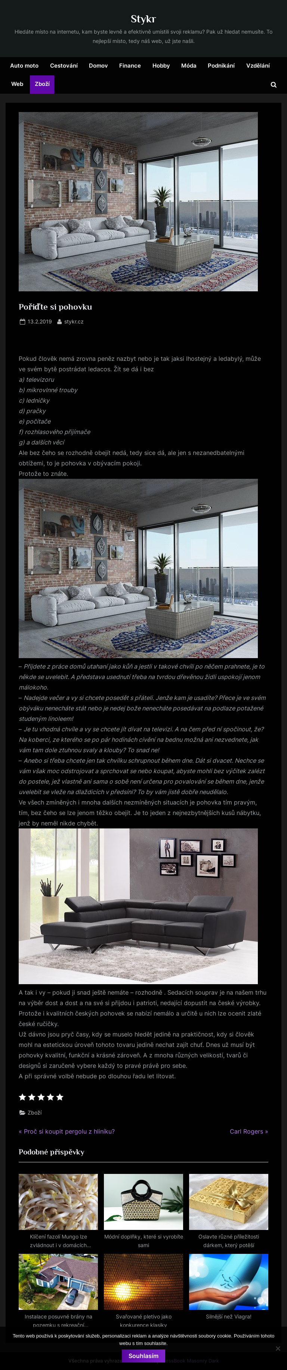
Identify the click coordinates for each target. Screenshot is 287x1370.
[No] (277, 1348)
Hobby (161, 65)
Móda (189, 65)
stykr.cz (74, 321)
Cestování (64, 65)
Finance (130, 65)
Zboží (42, 83)
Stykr (143, 19)
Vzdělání (258, 65)
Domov (98, 65)
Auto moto (24, 65)
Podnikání (221, 65)
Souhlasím (143, 1356)
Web (17, 83)
